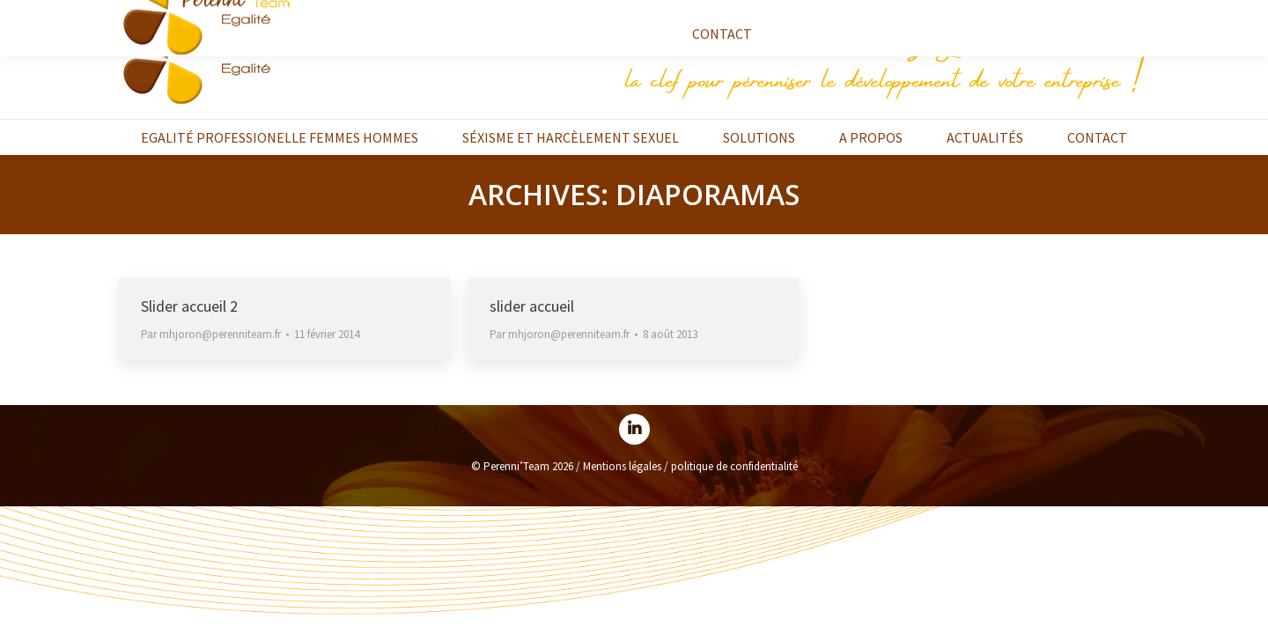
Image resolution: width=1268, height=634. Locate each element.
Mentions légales (622, 466)
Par (211, 334)
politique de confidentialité (734, 466)
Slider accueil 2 (189, 306)
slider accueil (532, 306)
